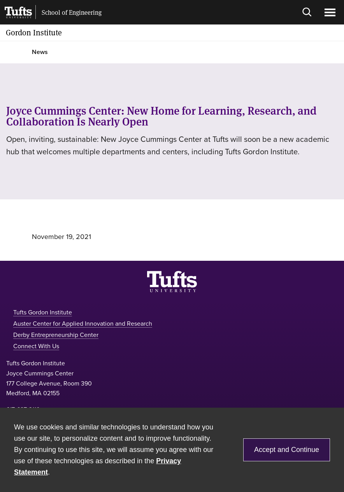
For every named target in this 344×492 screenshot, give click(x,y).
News (40, 51)
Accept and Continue (286, 450)
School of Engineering (72, 12)
